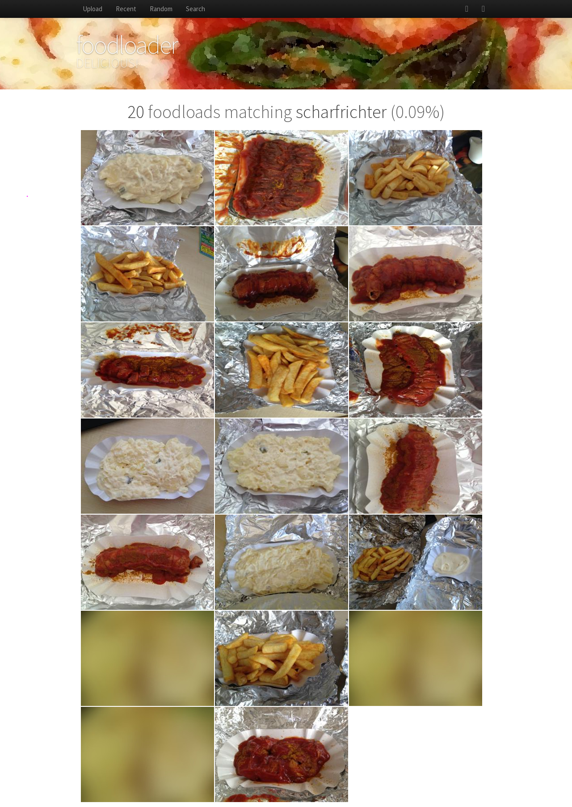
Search (195, 8)
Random (161, 8)
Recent (126, 8)
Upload (92, 8)
